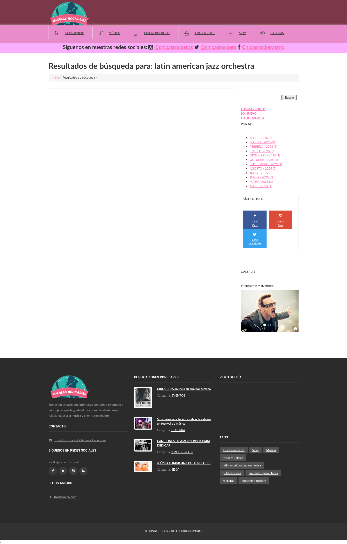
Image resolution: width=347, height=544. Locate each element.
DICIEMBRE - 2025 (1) (265, 155)
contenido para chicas (263, 473)
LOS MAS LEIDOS (253, 109)
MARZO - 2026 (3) (262, 142)
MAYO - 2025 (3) (261, 181)
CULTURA (178, 430)
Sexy (242, 33)
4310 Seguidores (255, 238)
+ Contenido (74, 33)
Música (114, 33)
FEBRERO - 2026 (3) (263, 146)
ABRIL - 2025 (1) (261, 186)
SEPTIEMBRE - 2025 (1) (266, 164)
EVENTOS (178, 395)
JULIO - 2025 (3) (261, 173)
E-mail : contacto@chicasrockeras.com (77, 440)
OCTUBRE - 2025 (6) (264, 159)
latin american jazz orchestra (242, 465)
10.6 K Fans (280, 220)
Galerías (277, 33)
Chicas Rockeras (157, 33)
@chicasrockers (218, 47)
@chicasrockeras (173, 47)
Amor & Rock (204, 33)
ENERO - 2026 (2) (262, 151)
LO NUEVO (249, 113)
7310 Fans (255, 220)
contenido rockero (254, 480)
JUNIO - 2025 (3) (261, 177)
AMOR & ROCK (182, 452)
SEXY (175, 469)
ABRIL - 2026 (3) (261, 138)
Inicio (55, 77)
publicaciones (232, 473)
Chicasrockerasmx (263, 47)
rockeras (228, 480)
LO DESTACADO (252, 118)
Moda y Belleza (233, 457)
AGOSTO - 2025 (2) (263, 168)
